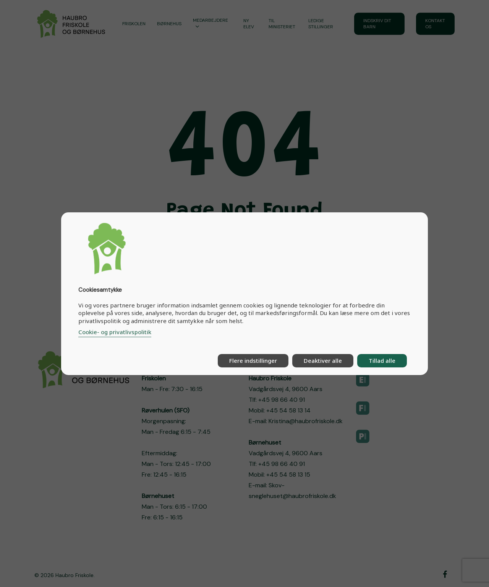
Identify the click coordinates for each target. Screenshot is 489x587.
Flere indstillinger (253, 360)
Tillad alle (382, 360)
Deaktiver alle (323, 360)
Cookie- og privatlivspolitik (114, 332)
